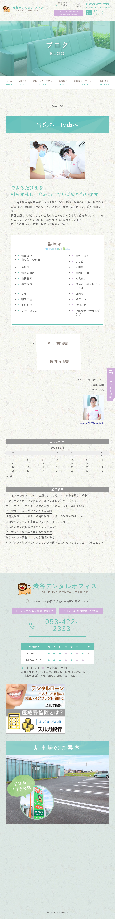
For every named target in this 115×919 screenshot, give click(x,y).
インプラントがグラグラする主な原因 (29, 511)
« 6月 (10, 476)
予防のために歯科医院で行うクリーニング (32, 527)
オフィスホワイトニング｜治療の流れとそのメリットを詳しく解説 (47, 495)
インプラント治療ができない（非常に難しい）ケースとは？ (42, 500)
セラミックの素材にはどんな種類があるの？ (33, 537)
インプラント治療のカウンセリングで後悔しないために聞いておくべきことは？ (55, 542)
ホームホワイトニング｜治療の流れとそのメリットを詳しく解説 (45, 506)
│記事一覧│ (57, 105)
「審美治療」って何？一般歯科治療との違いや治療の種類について (47, 516)
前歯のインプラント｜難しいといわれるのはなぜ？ (37, 521)
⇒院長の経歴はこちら (90, 422)
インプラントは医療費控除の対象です (29, 532)
